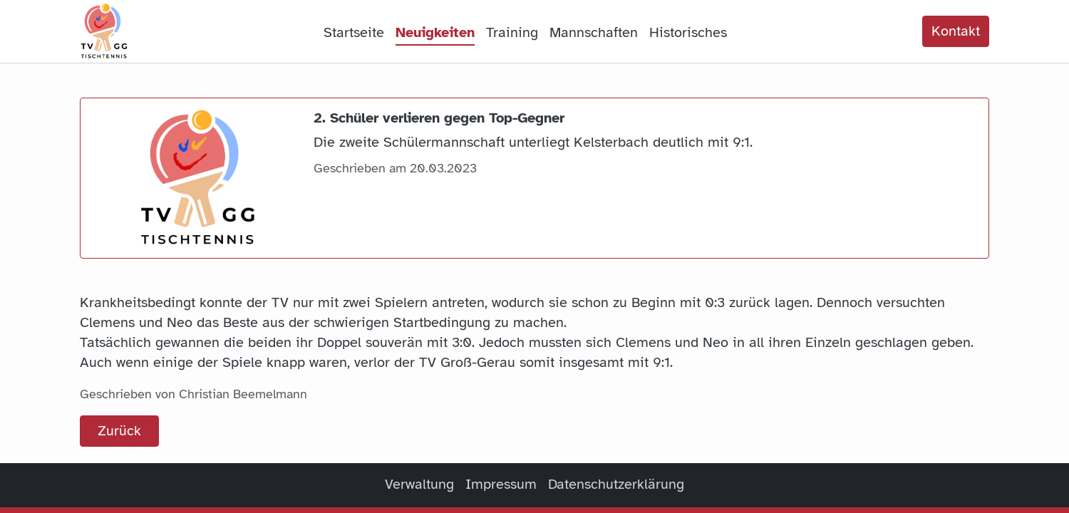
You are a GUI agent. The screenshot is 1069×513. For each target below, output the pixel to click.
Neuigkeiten (435, 32)
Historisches (688, 32)
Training (512, 32)
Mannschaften (593, 32)
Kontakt (955, 31)
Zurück (119, 431)
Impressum (501, 484)
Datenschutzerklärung (616, 484)
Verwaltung (419, 484)
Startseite (354, 32)
